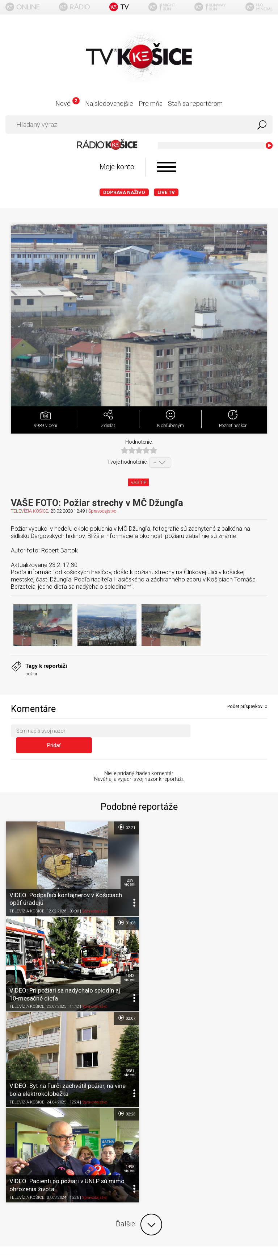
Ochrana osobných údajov (139, 1107)
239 (129, 869)
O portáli (139, 1079)
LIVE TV (166, 192)
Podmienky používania (139, 1093)
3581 (129, 964)
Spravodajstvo (102, 511)
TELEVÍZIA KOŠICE (29, 511)
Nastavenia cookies (139, 1121)
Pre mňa (151, 103)
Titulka (139, 1064)
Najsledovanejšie (109, 103)
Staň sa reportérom (195, 103)
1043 (263, 869)
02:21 (126, 814)
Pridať (231, 732)
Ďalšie (139, 1020)
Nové (67, 103)
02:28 (260, 909)
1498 (263, 964)
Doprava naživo (124, 192)
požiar (31, 673)
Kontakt (139, 1135)
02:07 (126, 909)
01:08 (260, 814)
